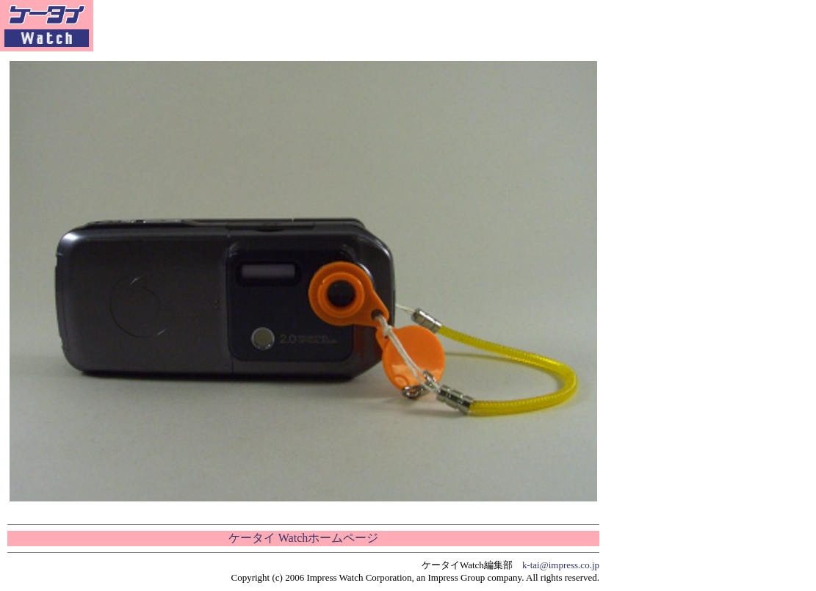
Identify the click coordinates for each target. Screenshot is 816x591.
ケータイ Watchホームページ (303, 538)
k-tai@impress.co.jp (560, 564)
